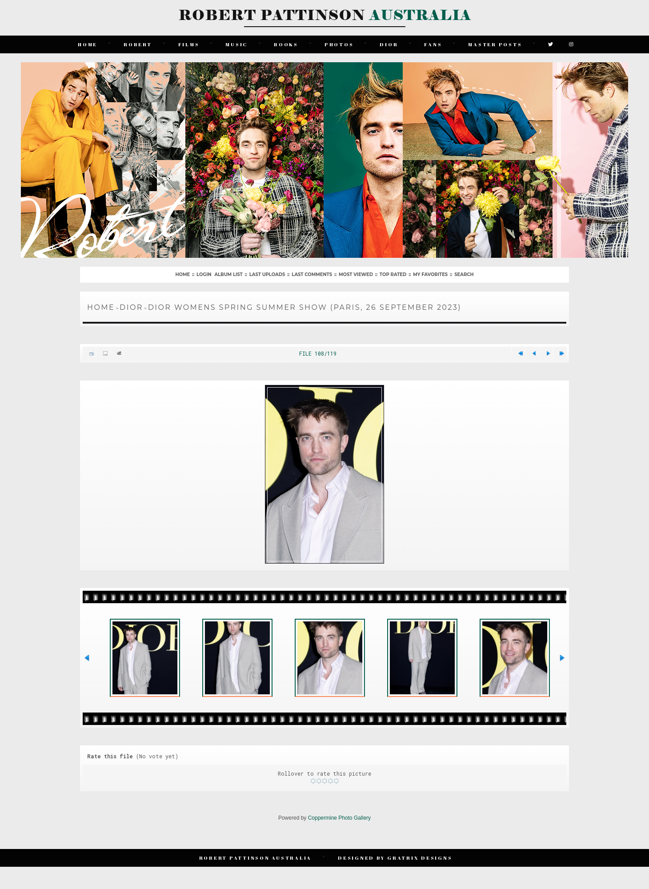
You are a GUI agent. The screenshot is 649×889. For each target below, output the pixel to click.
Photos (339, 44)
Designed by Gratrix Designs (395, 857)
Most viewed (356, 274)
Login (203, 274)
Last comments (312, 274)
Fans (433, 44)
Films (189, 44)
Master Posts (495, 44)
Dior (389, 44)
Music (236, 44)
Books (286, 44)
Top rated (393, 274)
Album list (228, 274)
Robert (138, 44)
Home (87, 44)
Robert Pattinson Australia (255, 857)
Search (463, 274)
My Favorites (430, 274)
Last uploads (267, 274)
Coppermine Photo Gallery (339, 818)
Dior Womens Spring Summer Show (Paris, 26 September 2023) (304, 307)
